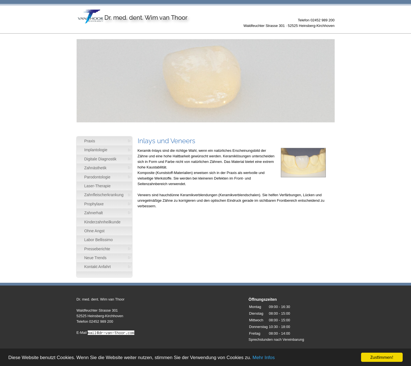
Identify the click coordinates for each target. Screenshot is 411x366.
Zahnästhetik (95, 168)
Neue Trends (95, 258)
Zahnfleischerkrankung (104, 195)
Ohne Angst (94, 231)
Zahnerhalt (93, 213)
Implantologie (95, 150)
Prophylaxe (94, 204)
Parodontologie (97, 177)
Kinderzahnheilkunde (102, 222)
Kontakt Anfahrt (97, 266)
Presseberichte (97, 249)
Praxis (89, 141)
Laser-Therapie (97, 186)
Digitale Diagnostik (100, 159)
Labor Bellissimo (98, 240)
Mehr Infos (264, 358)
